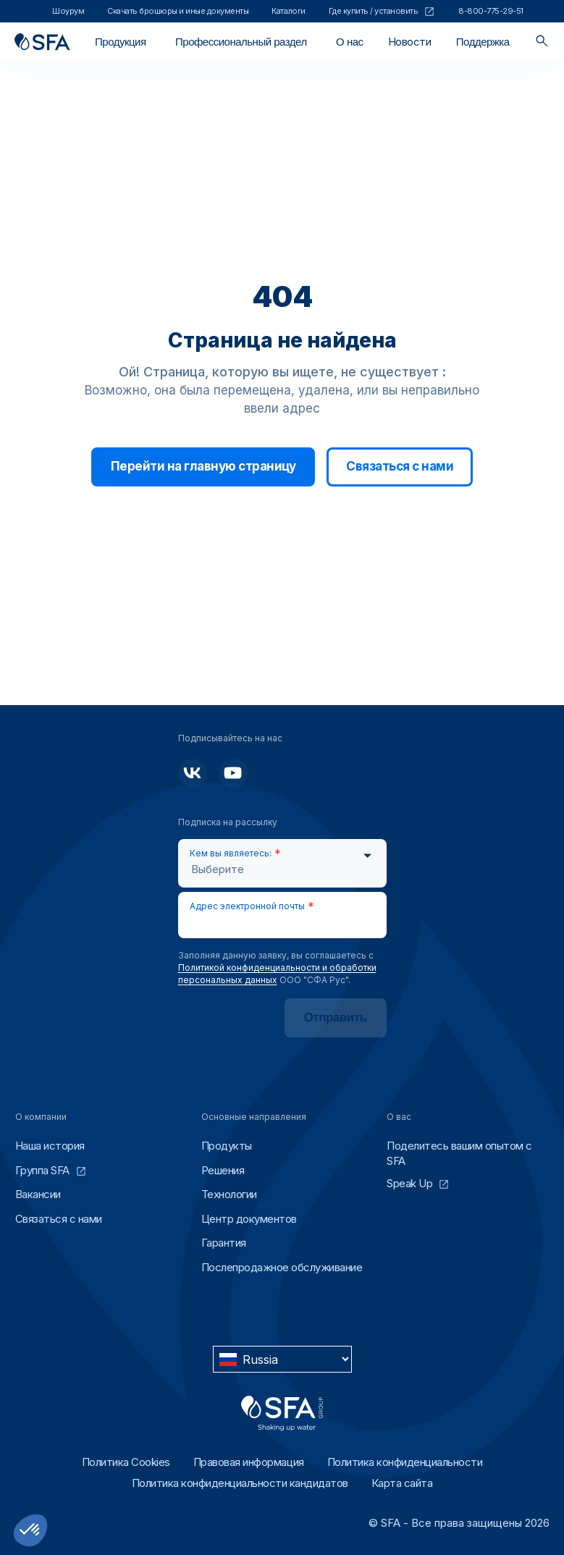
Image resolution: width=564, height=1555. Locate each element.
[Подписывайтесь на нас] (192, 773)
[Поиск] (542, 41)
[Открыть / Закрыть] (121, 41)
